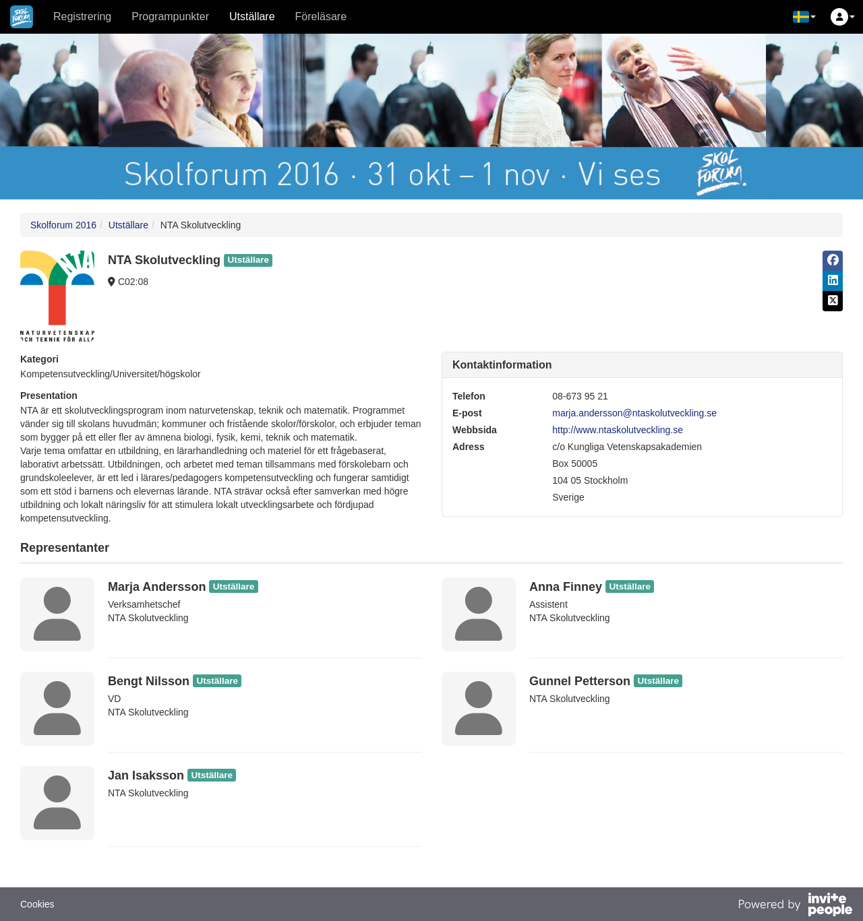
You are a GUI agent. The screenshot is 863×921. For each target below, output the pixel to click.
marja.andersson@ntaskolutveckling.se (634, 413)
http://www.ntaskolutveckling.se (617, 429)
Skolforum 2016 (63, 225)
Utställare (252, 16)
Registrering (82, 16)
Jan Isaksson (146, 775)
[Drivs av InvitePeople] (795, 906)
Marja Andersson (157, 587)
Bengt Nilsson (148, 681)
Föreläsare (321, 16)
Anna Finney (565, 587)
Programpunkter (170, 16)
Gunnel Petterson (579, 681)
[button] (804, 17)
